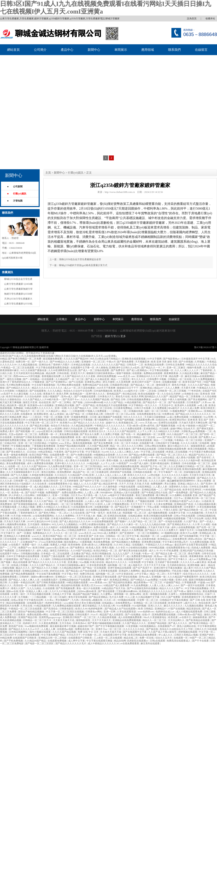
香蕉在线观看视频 (83, 443)
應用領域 (147, 49)
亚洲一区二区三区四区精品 (32, 443)
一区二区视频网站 (83, 457)
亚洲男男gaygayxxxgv (50, 617)
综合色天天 (189, 428)
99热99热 (27, 515)
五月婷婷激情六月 (25, 550)
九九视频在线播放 (194, 605)
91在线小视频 (166, 579)
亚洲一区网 (60, 408)
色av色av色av (59, 530)
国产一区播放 (24, 533)
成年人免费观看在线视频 (40, 463)
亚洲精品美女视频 (65, 405)
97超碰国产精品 (172, 582)
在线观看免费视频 (57, 640)
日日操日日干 (108, 480)
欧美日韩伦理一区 (53, 480)
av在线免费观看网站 (43, 515)
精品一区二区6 (158, 573)
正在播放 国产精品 (81, 553)
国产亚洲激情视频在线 (25, 504)
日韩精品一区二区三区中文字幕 (122, 536)
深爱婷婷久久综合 (178, 486)
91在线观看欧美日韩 (82, 507)
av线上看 (203, 405)
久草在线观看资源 (127, 611)
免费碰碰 (18, 408)
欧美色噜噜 (74, 544)
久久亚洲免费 (123, 382)
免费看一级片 (29, 544)
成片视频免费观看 (158, 512)
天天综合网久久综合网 (185, 437)
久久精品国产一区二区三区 (69, 379)
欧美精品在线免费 (154, 364)
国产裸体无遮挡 (205, 428)
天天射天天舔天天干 (114, 556)
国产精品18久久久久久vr (72, 469)
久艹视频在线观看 (145, 501)
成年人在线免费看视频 (183, 527)
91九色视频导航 (195, 512)
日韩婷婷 (24, 576)
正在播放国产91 (29, 542)
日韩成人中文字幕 (62, 594)
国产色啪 (78, 402)
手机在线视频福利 (126, 480)
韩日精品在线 (130, 393)
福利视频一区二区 (117, 565)
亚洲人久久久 (155, 605)
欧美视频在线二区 (128, 422)
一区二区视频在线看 (133, 411)
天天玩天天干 (73, 634)
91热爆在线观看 (38, 585)
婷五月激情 (109, 382)
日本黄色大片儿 (106, 396)
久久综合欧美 (39, 483)
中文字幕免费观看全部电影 (18, 498)
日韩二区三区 (153, 478)
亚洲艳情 (176, 463)
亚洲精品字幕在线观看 (105, 576)
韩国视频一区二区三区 (135, 512)
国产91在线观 (76, 382)
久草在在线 (27, 605)
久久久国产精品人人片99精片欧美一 (42, 399)
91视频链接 (196, 417)
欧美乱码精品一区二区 (106, 550)
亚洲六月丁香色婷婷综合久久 (15, 382)
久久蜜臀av (107, 594)
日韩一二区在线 (148, 390)
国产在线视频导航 (189, 536)
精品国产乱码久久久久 (201, 454)
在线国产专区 (209, 390)
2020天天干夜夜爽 (106, 387)
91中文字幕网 (154, 358)
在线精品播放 (135, 515)
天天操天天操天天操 (111, 632)
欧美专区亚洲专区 (192, 489)
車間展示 (120, 49)
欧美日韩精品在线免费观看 (142, 634)
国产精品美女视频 (40, 425)
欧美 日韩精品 (146, 608)
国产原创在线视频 (128, 576)
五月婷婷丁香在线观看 (167, 562)
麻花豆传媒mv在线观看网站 (199, 376)
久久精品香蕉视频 (107, 617)
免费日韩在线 (87, 573)
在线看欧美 (27, 414)
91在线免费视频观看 (103, 521)
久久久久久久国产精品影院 (122, 431)
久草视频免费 (189, 582)
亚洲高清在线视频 (117, 515)
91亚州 (98, 504)
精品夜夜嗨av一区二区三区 (148, 582)
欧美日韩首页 (208, 408)
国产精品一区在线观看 (94, 568)
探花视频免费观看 (53, 358)
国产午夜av (180, 591)
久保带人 (173, 594)
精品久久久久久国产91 (171, 588)
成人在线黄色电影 (147, 539)
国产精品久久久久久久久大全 (89, 422)
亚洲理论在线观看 (168, 422)
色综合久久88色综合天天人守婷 (176, 629)
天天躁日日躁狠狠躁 (155, 417)
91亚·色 (181, 425)
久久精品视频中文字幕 (148, 597)
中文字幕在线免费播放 (197, 588)
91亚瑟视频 (132, 626)
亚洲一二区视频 (60, 495)
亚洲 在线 (142, 480)
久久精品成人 (20, 448)
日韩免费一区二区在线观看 (27, 480)
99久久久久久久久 (133, 417)
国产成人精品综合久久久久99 (75, 521)
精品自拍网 (120, 640)
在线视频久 (138, 544)
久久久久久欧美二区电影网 (195, 443)
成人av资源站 (57, 414)
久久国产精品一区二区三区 (142, 521)
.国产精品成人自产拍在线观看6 (120, 608)
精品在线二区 (131, 637)
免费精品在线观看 (153, 373)
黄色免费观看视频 (16, 463)
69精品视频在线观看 (77, 582)
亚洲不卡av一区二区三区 (109, 629)
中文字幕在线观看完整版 (99, 640)
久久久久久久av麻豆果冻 (193, 562)
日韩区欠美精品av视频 (186, 634)
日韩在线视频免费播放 (139, 399)
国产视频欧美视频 (166, 425)
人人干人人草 (144, 431)
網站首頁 (13, 49)
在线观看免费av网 (145, 419)
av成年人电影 (159, 399)
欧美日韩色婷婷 (14, 396)
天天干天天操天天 (101, 620)
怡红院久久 (100, 457)
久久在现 (93, 530)
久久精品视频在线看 (205, 504)
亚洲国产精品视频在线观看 (71, 446)
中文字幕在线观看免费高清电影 (53, 367)
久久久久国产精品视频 (64, 632)
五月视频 (23, 597)
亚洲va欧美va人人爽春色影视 (97, 544)
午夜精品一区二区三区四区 (188, 440)
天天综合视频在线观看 (39, 594)
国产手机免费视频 (13, 640)
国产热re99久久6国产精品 (146, 469)
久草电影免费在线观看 (41, 475)
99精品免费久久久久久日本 (43, 469)
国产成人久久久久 (178, 623)
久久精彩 (206, 524)
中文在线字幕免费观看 (48, 573)
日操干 (208, 594)
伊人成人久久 (165, 634)
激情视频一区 (121, 594)
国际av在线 (12, 591)
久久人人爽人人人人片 (187, 370)
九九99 (103, 495)
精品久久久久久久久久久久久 (47, 387)
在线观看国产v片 (167, 626)
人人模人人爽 (48, 629)
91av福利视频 (139, 605)
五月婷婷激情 (71, 480)
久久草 (196, 524)
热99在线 (86, 600)
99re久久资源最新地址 (155, 617)
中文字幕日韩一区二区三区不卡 (42, 422)
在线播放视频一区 (172, 382)
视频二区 (101, 515)
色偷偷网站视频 (60, 539)
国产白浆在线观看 (80, 539)
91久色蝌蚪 (175, 495)
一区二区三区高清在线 (79, 576)
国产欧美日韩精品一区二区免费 (25, 358)
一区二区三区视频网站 (147, 533)
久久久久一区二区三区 (65, 533)
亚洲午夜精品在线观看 (120, 568)
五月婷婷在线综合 (177, 565)
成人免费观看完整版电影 (139, 556)
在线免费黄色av (123, 603)
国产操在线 (152, 629)
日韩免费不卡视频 (157, 379)
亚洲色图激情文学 (191, 597)
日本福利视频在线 (103, 390)
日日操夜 (164, 428)
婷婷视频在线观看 (188, 632)
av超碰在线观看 (169, 536)
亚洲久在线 (181, 579)
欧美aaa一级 (160, 556)
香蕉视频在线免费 (51, 376)
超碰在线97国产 (86, 626)
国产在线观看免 (38, 390)
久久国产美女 (191, 521)
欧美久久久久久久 (137, 475)
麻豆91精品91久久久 (179, 446)
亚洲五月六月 (78, 373)
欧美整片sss (66, 422)
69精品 (3, 358)
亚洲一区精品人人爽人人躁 (33, 591)
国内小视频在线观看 (40, 632)
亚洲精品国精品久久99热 (35, 570)
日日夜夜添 (19, 614)
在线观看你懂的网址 (55, 509)
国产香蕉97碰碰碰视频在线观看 (104, 623)
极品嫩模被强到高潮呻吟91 (181, 480)
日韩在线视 (63, 373)
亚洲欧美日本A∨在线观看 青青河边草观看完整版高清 (39, 419)
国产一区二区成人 (109, 428)
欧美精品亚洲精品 (120, 579)
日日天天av (76, 495)
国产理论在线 (43, 460)
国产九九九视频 (19, 475)
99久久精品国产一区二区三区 (182, 434)
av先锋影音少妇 (190, 393)
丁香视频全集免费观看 (44, 446)
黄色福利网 (196, 570)
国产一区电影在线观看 (170, 521)
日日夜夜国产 (193, 402)
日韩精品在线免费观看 (64, 559)
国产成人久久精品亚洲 (97, 379)
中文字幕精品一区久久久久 (143, 405)
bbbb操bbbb (106, 492)
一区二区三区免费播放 (71, 504)
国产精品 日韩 (118, 399)
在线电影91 (37, 509)
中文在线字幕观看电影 (44, 385)
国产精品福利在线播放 (120, 582)
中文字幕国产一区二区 (170, 472)
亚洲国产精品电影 (157, 623)
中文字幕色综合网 (33, 600)
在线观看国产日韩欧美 (25, 637)
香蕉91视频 (112, 460)
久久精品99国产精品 (36, 640)
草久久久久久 (138, 379)
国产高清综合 (51, 608)
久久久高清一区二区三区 (57, 440)
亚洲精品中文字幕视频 (81, 419)
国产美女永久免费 (89, 434)
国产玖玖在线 (144, 509)
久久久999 (122, 454)
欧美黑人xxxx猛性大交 (126, 390)
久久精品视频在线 (28, 364)
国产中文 (89, 504)
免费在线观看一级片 (103, 440)
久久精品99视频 (136, 478)
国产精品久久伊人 (29, 559)
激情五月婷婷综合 (59, 550)
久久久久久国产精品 (199, 385)
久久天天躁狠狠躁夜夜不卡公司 (23, 472)
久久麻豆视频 (21, 393)
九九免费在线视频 (199, 542)
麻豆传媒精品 (89, 605)
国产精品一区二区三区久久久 (172, 454)
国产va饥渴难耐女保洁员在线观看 (84, 556)
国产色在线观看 (176, 402)
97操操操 (190, 425)
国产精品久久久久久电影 (45, 568)
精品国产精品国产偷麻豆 (86, 594)
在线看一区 (14, 466)
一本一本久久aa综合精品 (162, 457)
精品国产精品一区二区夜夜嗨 (185, 396)
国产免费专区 (118, 370)
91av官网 (208, 417)
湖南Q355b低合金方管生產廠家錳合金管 (80, 259)
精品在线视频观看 (16, 603)
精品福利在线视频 (71, 585)
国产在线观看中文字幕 (135, 632)
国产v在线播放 (133, 614)
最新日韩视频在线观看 (201, 579)
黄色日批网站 (48, 472)
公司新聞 (17, 186)
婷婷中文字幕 (94, 469)
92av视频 (84, 562)
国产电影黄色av (171, 358)
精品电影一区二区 (150, 536)
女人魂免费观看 (128, 460)
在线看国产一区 (139, 457)
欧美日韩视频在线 (102, 553)
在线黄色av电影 (65, 629)
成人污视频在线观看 (63, 498)
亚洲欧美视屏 (13, 570)
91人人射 (130, 597)
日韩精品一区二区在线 (180, 379)
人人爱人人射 (160, 486)
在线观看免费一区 (59, 454)
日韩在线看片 (82, 614)
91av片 (94, 614)
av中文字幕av (142, 573)
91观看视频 (86, 542)
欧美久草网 (63, 393)
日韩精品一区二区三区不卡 (37, 620)
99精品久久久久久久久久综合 (201, 364)
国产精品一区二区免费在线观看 (179, 478)
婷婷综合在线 (57, 570)
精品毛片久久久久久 (117, 562)
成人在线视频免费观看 (130, 617)
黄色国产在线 (16, 626)
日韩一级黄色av (81, 489)
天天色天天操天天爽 (15, 521)
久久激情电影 (110, 486)
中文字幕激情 (39, 428)
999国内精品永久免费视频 (91, 559)
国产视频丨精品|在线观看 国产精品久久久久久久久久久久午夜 (33, 562)
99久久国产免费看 (171, 597)
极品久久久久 (23, 568)
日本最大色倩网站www (63, 518)
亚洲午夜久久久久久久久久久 (70, 463)
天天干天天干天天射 (141, 504)
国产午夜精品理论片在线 (154, 492)
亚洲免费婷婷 (64, 472)
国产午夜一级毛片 (96, 512)
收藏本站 (210, 18)
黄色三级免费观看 (145, 495)
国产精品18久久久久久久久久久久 (194, 414)
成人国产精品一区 (75, 414)
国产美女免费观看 (103, 443)
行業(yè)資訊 (19, 193)
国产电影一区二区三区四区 (39, 643)
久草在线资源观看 (142, 440)
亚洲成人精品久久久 (189, 483)
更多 (123, 336)
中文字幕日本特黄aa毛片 (175, 542)
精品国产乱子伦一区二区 (154, 466)
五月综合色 (29, 460)
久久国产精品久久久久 (134, 623)
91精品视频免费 (42, 605)
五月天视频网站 (109, 448)
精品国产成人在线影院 (112, 614)
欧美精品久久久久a (21, 518)
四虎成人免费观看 (201, 547)
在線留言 (201, 49)
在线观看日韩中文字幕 (115, 634)
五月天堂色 (65, 486)
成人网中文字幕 (76, 640)
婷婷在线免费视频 (107, 376)
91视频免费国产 (178, 411)
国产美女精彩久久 (16, 451)
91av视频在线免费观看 (37, 626)
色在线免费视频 (101, 542)
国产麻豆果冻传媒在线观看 (133, 550)
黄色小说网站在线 (186, 626)
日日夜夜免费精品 (123, 408)
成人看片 (188, 568)
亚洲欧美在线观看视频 (134, 358)
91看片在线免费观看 (29, 634)
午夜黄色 (59, 451)
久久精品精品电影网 (82, 425)
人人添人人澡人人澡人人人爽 (111, 475)
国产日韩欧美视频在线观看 (50, 582)
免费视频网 (157, 483)
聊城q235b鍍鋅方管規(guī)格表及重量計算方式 (83, 265)
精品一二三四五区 (120, 379)
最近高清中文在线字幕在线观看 (191, 544)
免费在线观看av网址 (38, 614)
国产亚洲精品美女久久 (179, 524)
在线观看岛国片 (49, 579)
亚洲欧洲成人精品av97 (152, 387)
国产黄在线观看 (106, 591)
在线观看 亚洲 (190, 495)
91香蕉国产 (122, 463)
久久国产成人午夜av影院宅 (162, 632)
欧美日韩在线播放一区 (21, 486)
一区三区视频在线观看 (115, 478)
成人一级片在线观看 (106, 518)
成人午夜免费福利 (48, 504)
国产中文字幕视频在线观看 (110, 626)
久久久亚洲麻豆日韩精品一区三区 (186, 466)
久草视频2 (200, 361)
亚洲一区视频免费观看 (76, 417)
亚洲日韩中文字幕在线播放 (168, 568)
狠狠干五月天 (187, 530)
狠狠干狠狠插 (123, 373)
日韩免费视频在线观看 (160, 498)
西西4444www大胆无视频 (26, 376)
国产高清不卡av (71, 399)
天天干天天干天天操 (155, 565)
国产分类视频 (186, 361)
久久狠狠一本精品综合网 (22, 582)
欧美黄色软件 (175, 603)
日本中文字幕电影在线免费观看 (23, 556)
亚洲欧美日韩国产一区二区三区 (79, 617)
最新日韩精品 (7, 411)
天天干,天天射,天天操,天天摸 (134, 483)
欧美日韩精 (39, 547)
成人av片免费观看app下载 (202, 559)
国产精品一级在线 (178, 556)
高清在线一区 (20, 585)
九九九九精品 (34, 588)
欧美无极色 (125, 448)
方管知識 (17, 200)
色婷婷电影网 (95, 608)
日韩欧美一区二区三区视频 (172, 390)
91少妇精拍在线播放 (137, 547)
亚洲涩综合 (161, 559)
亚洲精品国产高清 (184, 504)
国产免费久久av (207, 437)
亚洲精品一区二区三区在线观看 (150, 603)
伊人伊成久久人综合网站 (22, 495)
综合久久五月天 (164, 637)
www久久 (37, 536)
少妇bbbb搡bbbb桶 (93, 402)
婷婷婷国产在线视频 (121, 472)
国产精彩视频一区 (25, 431)
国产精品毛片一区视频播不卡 (130, 507)
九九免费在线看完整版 (60, 466)
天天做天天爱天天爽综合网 (193, 422)
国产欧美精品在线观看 (198, 620)
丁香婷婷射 (206, 370)
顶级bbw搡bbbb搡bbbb (42, 576)
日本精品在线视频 (81, 364)
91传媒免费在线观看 (206, 530)
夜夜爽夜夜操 (171, 373)
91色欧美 (206, 501)
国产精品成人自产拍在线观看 (81, 570)
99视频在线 (141, 498)
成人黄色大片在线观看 (77, 460)
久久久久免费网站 (65, 515)
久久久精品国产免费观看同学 (183, 576)
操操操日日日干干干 (128, 387)
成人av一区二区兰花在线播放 (79, 387)
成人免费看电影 (8, 617)
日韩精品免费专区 (77, 530)
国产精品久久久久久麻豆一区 (122, 524)
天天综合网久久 (176, 620)
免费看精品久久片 (42, 533)
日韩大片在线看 (142, 408)
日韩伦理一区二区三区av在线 (120, 414)
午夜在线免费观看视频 (21, 501)
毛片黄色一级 (90, 495)
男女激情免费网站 (21, 489)
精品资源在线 (193, 608)
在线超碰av (108, 603)
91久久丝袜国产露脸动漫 (34, 370)
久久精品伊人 (53, 411)
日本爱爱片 (190, 507)
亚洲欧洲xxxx (195, 411)
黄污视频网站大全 (104, 419)
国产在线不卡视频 (35, 492)
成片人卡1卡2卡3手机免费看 (164, 550)
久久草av (49, 600)
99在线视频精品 (147, 626)
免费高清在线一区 (84, 629)
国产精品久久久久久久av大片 (24, 629)
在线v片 (146, 614)
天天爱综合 (58, 460)
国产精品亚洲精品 (98, 597)
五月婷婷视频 (91, 428)
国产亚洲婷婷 (127, 533)
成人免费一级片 (100, 579)
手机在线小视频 (180, 570)
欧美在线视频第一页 (149, 393)
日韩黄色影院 (66, 608)
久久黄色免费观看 (48, 623)
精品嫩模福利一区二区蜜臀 (151, 434)
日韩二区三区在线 (102, 408)
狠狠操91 (46, 524)
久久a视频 (43, 544)
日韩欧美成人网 (94, 414)
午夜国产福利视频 (124, 419)
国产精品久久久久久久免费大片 (162, 530)
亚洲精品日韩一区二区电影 (52, 637)
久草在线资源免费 (97, 565)
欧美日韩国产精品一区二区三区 (60, 536)
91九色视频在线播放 (123, 498)
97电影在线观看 (127, 486)
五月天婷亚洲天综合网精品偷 (29, 373)
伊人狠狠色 (102, 367)
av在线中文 (185, 617)
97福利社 (53, 443)
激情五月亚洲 (30, 402)
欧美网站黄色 (41, 414)
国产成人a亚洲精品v (137, 370)
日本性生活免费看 (175, 364)
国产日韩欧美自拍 (101, 498)
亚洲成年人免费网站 (130, 570)
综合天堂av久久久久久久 (196, 573)
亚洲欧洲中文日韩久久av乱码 (124, 367)
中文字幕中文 (8, 533)
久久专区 (120, 547)
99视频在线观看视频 (175, 518)
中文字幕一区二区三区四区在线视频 (65, 611)
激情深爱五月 (163, 385)
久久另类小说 (62, 448)
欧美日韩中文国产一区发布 (146, 382)
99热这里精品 (45, 451)
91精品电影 (93, 463)
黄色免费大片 (82, 498)
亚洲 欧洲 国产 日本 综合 (91, 536)
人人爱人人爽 (91, 492)
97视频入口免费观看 (96, 411)
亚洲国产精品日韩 (28, 617)
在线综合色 (162, 419)
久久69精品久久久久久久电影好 (41, 527)
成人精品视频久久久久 (46, 486)
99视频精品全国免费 (104, 454)
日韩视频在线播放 (30, 553)
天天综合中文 (166, 405)
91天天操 (16, 515)
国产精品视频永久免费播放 (126, 542)
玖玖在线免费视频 (32, 457)
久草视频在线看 (8, 507)
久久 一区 (5, 492)
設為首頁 (191, 18)
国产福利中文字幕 (90, 480)
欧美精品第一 (77, 393)
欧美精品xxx (164, 539)
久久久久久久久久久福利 (175, 475)
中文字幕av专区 (70, 573)
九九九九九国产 (121, 553)
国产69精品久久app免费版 (144, 579)
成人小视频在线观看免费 (189, 611)
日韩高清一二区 (135, 364)
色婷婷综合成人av (165, 611)
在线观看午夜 (146, 443)
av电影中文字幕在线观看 (121, 495)
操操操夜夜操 (198, 446)
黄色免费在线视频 (69, 434)
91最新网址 (24, 539)
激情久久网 (210, 614)
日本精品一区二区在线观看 (55, 553)
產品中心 (67, 49)
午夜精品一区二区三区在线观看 (18, 367)
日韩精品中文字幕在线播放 (174, 600)
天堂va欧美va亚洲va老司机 (141, 425)
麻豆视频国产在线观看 (110, 417)
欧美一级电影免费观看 (16, 454)
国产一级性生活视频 (11, 379)
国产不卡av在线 (114, 559)
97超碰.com (204, 582)
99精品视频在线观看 (110, 530)
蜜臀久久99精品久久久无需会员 (53, 507)
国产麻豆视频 (35, 440)
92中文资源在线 (125, 573)
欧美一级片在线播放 (87, 437)
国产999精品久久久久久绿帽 (65, 361)
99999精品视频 (157, 547)
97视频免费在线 (120, 504)
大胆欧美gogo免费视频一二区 (196, 431)
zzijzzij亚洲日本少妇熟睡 (49, 431)
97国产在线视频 (176, 608)
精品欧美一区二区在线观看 (15, 509)
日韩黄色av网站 (93, 611)
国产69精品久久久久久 (18, 387)
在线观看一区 (181, 637)
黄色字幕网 (194, 553)
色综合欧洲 (205, 603)
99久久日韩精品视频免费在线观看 (122, 466)
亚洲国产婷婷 (206, 634)
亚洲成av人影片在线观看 (127, 492)
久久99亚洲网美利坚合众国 (62, 370)
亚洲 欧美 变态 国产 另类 (201, 419)
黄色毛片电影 (179, 385)
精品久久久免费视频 (133, 530)
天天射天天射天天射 (118, 457)
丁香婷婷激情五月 (28, 512)
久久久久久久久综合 (134, 629)
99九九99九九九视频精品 (65, 524)
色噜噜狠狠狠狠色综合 (192, 594)
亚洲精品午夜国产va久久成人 (185, 501)
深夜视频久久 (43, 495)
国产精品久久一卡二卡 (153, 367)
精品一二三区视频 (163, 440)
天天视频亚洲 (142, 361)
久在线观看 (49, 588)
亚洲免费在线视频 (151, 542)
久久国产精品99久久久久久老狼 (79, 376)
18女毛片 (149, 559)
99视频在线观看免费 (171, 507)
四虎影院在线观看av (138, 640)
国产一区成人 (207, 521)
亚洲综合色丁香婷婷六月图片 (54, 364)
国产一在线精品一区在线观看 (38, 379)
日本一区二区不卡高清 (126, 443)
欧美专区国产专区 (192, 382)
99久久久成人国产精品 (124, 539)
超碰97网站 (176, 428)
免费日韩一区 (23, 361)
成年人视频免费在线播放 (13, 524)
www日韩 (13, 478)
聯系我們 (174, 49)
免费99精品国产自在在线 (95, 385)
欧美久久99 (81, 608)
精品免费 (51, 373)
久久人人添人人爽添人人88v (125, 451)
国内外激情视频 (123, 469)
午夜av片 (111, 361)
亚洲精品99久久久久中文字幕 (152, 376)
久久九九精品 (55, 390)
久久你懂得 (38, 489)
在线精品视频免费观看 (63, 437)
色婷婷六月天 (30, 623)
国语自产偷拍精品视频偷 (31, 611)
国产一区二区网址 (62, 402)
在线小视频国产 (51, 396)
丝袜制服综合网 (192, 472)
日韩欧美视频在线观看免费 (172, 448)
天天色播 (136, 553)
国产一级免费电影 (179, 492)
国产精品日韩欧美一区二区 (193, 509)
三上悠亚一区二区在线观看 (108, 637)
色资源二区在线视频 (177, 451)
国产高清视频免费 (65, 588)
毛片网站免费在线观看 (18, 385)
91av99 (105, 451)
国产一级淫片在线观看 (193, 585)
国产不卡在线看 (200, 640)
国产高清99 (207, 483)
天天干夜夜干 (174, 573)
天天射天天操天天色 (200, 475)
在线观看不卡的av (9, 553)
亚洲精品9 (60, 576)
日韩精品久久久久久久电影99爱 (184, 460)
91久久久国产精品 (113, 402)
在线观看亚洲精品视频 (62, 614)
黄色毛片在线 (123, 396)
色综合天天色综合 (60, 425)
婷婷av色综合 (195, 539)
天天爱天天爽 (188, 387)
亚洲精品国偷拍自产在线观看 (75, 579)
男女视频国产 (62, 600)
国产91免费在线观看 (82, 454)
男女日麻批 (170, 483)
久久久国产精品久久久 (80, 408)
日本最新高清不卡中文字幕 (195, 358)
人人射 (107, 504)
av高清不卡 (7, 393)
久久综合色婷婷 (33, 396)
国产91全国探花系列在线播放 (142, 588)
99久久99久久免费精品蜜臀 (85, 448)
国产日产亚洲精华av (57, 382)
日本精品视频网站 (18, 632)
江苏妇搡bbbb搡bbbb (127, 591)
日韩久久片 (200, 629)
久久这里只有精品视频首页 (20, 530)
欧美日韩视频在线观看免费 (158, 515)
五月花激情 (34, 524)
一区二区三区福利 (57, 597)
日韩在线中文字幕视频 (167, 443)
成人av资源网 (55, 428)
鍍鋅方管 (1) (112, 336)
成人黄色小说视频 (186, 457)
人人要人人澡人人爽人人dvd (164, 585)
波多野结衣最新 (76, 509)
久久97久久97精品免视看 (62, 591)
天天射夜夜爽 (76, 478)
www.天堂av (65, 443)
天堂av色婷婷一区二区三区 (23, 434)
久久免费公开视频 (110, 434)
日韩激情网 (78, 411)
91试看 (162, 460)
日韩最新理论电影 (120, 385)
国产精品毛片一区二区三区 (30, 411)
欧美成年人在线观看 (186, 405)
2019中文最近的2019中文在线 (42, 521)
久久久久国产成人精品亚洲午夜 (101, 483)
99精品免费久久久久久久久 (39, 408)
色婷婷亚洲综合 (53, 603)
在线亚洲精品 (144, 486)
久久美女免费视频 (163, 504)
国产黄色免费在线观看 (71, 501)
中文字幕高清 (93, 451)
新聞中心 (94, 49)
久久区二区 (110, 600)
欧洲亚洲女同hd (178, 419)
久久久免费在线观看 (131, 428)
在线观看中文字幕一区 (83, 367)
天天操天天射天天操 (159, 527)
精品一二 (66, 411)
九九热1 (75, 600)
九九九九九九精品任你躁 (152, 524)
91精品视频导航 (133, 402)
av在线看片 (15, 544)
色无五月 (18, 527)
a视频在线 (97, 600)
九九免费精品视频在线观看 (66, 605)
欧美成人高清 (93, 547)
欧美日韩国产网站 (39, 454)
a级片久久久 (191, 603)
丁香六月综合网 (195, 518)
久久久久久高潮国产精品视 (95, 399)
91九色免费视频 (139, 585)
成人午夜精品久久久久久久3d (103, 643)
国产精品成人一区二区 (143, 385)
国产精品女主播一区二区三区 (171, 553)
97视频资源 (38, 382)
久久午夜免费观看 (148, 460)
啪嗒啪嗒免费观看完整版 (13, 440)
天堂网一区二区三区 (148, 600)
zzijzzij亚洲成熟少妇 (11, 457)
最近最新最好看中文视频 (63, 626)
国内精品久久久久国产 (156, 396)
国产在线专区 (204, 457)
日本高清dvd (80, 623)
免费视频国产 (53, 492)
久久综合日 (60, 475)
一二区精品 (114, 411)
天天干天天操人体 (86, 515)
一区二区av (63, 512)
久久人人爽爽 (172, 387)
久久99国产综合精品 (82, 550)
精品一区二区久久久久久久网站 (127, 446)
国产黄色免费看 (125, 361)
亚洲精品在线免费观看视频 (126, 620)
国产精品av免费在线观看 (142, 454)
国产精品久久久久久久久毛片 (71, 643)
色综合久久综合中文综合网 (78, 390)
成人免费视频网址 (81, 440)
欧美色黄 (173, 617)
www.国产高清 (164, 437)
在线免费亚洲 (179, 539)
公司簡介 (40, 49)
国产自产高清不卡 (142, 568)
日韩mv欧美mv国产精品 (190, 614)
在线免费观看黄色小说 (149, 414)
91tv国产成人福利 (139, 463)
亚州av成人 (67, 396)
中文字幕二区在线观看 (153, 451)
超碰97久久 (112, 422)
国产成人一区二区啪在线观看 (94, 370)
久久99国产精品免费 (98, 446)
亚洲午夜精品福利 (160, 463)
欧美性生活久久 (97, 431)
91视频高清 (22, 390)
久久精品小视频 (26, 507)
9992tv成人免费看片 (107, 533)
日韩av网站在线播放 (155, 446)
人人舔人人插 (92, 501)
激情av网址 (136, 594)
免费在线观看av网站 (72, 492)
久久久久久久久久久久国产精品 (109, 364)
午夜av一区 (148, 553)
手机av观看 (153, 507)
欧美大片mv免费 (189, 533)
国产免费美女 (77, 547)
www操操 (68, 603)
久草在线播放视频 (206, 507)
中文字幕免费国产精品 (53, 634)
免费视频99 (86, 527)
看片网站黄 (162, 495)
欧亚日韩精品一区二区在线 (141, 437)
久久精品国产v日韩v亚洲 (81, 475)
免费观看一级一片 (48, 434)
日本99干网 (162, 501)
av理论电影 (154, 475)
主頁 (48, 172)
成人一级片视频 (41, 518)
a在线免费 (108, 469)
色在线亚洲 (45, 402)
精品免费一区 (176, 376)
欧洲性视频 (194, 565)
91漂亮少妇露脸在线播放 (93, 524)
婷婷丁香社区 (43, 530)
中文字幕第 (148, 562)
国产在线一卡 (128, 434)
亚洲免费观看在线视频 (164, 614)
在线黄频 (137, 373)
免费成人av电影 (58, 544)
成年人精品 (42, 550)
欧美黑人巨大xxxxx (92, 585)
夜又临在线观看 (123, 440)
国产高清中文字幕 (75, 451)
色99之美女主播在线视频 (87, 603)
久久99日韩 (122, 527)
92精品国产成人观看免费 (116, 585)
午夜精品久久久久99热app (159, 544)
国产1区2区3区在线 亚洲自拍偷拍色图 (181, 469)
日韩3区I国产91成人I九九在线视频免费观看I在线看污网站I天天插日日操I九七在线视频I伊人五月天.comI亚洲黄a (58, 356)
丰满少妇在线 (97, 562)
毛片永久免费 (116, 597)
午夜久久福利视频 (177, 399)
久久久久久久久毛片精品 (112, 437)
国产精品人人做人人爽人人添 (24, 579)
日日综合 (32, 451)
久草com (207, 402)
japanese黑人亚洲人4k (57, 547)
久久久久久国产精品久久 (42, 565)
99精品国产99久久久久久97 (87, 486)
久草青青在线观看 (108, 570)
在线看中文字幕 (177, 512)
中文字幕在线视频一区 (162, 370)
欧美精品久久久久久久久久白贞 (156, 591)
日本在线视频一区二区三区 (196, 463)
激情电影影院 (83, 620)
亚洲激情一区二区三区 (93, 361)
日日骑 (93, 417)
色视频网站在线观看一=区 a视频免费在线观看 (43, 478)
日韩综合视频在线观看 (76, 431)
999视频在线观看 (127, 600)
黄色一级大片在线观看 (88, 588)
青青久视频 (108, 547)
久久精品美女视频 (189, 373)
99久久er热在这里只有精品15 (105, 358)
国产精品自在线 (173, 489)
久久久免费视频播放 (204, 379)
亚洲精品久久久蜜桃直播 (17, 536)
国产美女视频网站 (198, 399)
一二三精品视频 (38, 597)
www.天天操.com (148, 422)
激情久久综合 (194, 591)
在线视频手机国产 (133, 559)
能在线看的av (71, 542)
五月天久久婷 (98, 460)
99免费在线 (168, 414)
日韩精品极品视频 (41, 539)
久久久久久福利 (157, 480)
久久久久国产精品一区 (46, 501)
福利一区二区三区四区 (157, 411)
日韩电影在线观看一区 (145, 472)
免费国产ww (25, 547)
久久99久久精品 (122, 544)
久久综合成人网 (106, 605)
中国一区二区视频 (53, 417)
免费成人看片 (7, 431)
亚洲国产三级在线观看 (53, 556)
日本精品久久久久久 (129, 518)
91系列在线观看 (93, 478)
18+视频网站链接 (170, 533)
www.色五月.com (127, 376)
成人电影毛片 (135, 565)
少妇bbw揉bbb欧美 (87, 591)
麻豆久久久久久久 (173, 605)
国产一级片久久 (40, 361)
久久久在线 (36, 393)
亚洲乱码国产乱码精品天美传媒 (197, 550)
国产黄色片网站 (47, 512)
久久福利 (45, 559)
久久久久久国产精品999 (76, 358)
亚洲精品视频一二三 (153, 489)
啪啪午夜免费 (194, 367)
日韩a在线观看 (158, 640)
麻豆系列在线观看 (150, 643)
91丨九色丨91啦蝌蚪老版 (58, 489)
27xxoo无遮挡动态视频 (51, 542)
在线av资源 (17, 600)
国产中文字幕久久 (178, 559)
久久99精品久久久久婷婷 (166, 431)
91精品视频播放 (138, 527)
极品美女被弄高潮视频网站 (156, 570)
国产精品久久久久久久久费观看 (117, 501)
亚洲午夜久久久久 (96, 393)
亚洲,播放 (73, 562)
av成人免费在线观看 (178, 417)
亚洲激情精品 (150, 428)
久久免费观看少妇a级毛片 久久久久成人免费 (175, 408)
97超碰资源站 (11, 559)
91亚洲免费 (134, 562)
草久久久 (157, 509)
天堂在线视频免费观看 (12, 422)
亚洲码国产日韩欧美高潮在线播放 (31, 437)
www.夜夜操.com (99, 582)
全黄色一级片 (18, 594)
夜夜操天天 (49, 393)
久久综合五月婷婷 (171, 393)
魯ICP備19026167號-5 (205, 347)
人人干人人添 (108, 463)
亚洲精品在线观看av (129, 489)
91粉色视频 (209, 489)
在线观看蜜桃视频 (69, 527)
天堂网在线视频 (22, 428)
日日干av (178, 498)
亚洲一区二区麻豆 (176, 367)
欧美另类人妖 (114, 512)
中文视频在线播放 (21, 446)
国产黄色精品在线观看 (144, 448)
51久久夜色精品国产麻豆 (104, 489)
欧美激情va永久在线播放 (41, 405)
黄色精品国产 (114, 393)
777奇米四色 (194, 390)
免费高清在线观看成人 (179, 640)
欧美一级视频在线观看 (155, 594)
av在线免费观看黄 (130, 643)
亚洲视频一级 (159, 576)
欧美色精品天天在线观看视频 (112, 405)
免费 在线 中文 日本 (88, 632)
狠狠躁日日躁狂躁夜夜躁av (100, 373)
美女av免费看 (204, 480)
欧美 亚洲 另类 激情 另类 (164, 361)
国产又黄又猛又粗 (18, 469)
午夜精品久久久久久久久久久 (110, 425)
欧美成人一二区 (42, 498)
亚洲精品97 (161, 608)
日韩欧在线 (54, 585)
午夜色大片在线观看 (152, 518)
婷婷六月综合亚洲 (73, 428)
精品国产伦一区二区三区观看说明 (91, 472)
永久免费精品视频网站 (98, 509)
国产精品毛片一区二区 (155, 402)
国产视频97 (121, 521)
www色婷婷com (146, 611)
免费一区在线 (146, 637)
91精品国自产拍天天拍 (114, 588)
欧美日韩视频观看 (197, 448)
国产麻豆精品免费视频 (41, 448)
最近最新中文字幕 (101, 539)
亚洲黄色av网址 (93, 382)
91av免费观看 (123, 605)
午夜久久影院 (171, 509)
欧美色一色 (18, 492)
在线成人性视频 (19, 565)
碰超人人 (78, 483)
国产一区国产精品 (85, 405)
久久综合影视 (77, 512)
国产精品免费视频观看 (23, 573)
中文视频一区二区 (92, 634)
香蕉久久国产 (18, 588)
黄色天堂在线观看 (78, 597)
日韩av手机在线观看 (184, 515)
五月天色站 (65, 623)
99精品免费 (6, 637)
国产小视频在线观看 (85, 396)
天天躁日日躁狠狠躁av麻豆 (71, 565)
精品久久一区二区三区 (154, 620)
